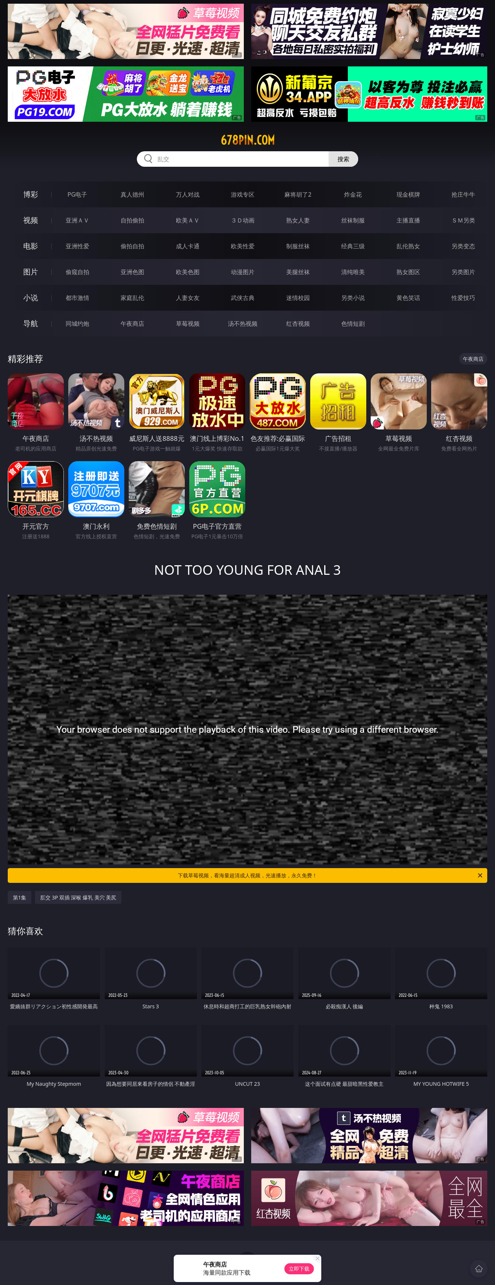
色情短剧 (353, 323)
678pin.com (248, 140)
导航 (30, 323)
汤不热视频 (242, 323)
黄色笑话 (408, 298)
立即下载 (299, 1268)
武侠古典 (243, 298)
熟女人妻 (298, 220)
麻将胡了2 (297, 194)
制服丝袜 (298, 246)
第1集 (19, 897)
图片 (30, 272)
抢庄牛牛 (463, 194)
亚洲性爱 (77, 246)
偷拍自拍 (132, 246)
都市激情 (77, 298)
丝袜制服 (353, 220)
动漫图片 (243, 272)
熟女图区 (408, 272)
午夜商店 (132, 323)
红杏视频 (298, 323)
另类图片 (463, 272)
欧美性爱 (243, 246)
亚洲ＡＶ (77, 220)
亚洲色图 (132, 272)
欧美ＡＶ (188, 220)
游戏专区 (243, 194)
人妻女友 (188, 298)
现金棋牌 (408, 194)
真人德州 (132, 194)
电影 (30, 246)
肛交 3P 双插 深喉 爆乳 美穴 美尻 (78, 897)
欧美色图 (188, 272)
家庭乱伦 (132, 298)
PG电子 (77, 194)
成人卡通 (188, 246)
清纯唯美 (353, 272)
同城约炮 (77, 323)
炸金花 (353, 194)
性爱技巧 (463, 298)
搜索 (343, 159)
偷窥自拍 (77, 272)
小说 (30, 298)
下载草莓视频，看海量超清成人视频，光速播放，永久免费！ (331, 875)
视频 (30, 220)
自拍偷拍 (132, 220)
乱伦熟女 (408, 246)
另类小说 (353, 298)
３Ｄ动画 (243, 220)
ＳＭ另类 (463, 220)
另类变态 (463, 246)
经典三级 (353, 246)
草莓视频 (188, 323)
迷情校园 (298, 298)
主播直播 (408, 220)
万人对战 (188, 194)
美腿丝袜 (298, 272)
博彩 (30, 194)
